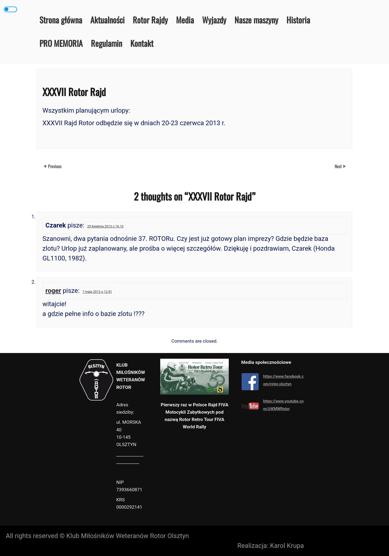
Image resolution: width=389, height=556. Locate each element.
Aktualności (107, 20)
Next (339, 166)
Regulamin (106, 43)
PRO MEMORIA (61, 43)
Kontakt (141, 43)
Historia (298, 20)
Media (185, 20)
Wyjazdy (214, 20)
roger (53, 290)
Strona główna (60, 20)
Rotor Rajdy (150, 20)
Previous (54, 166)
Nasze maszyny (256, 20)
